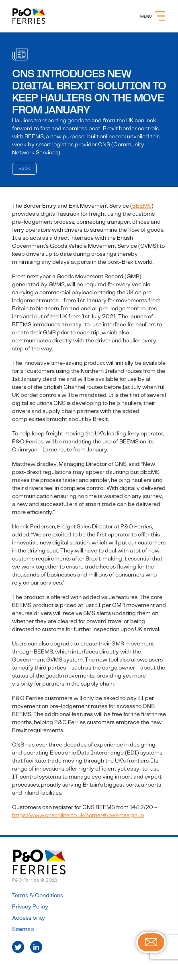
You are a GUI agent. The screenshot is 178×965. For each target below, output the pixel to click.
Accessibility (28, 918)
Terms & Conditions (37, 895)
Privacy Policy (30, 907)
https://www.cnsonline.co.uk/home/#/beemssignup (78, 815)
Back (24, 168)
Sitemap (23, 929)
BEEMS (141, 206)
